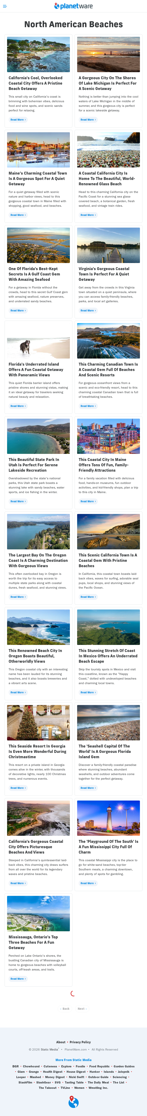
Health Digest (52, 1071)
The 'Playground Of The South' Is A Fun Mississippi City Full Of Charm (108, 847)
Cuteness (50, 1066)
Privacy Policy (80, 1042)
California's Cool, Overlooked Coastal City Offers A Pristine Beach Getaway (35, 83)
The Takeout (47, 1087)
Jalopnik (123, 1071)
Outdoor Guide (98, 1077)
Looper (21, 1077)
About (60, 1042)
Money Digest (55, 1077)
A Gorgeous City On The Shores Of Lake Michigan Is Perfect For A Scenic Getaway (108, 83)
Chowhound (31, 1066)
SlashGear (43, 1082)
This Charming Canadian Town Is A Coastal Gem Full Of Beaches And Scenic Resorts (108, 369)
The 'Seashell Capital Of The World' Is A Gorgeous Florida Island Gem (105, 751)
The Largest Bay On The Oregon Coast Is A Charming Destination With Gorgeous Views (38, 560)
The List (118, 1082)
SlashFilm (25, 1082)
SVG (58, 1082)
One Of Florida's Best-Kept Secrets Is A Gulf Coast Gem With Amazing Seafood (34, 274)
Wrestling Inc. (98, 1087)
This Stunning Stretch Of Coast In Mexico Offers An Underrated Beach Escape (108, 656)
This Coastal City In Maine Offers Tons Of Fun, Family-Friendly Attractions (104, 465)
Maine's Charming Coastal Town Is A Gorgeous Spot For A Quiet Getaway (38, 178)
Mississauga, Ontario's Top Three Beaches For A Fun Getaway (33, 942)
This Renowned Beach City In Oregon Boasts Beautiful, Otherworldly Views (35, 656)
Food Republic (99, 1066)
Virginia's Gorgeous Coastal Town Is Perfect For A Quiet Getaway (104, 274)
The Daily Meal (98, 1082)
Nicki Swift (76, 1077)
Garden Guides (124, 1066)
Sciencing (120, 1077)
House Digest (76, 1071)
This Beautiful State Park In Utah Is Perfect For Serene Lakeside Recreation (34, 465)
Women (79, 1087)
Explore (66, 1066)
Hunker (95, 1071)
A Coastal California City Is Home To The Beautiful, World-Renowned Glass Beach (107, 178)
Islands (109, 1071)
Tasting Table (74, 1082)
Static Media (49, 1049)
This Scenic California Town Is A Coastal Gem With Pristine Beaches (108, 560)
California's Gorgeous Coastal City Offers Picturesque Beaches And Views (36, 847)
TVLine (65, 1087)
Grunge (34, 1071)
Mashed (35, 1077)
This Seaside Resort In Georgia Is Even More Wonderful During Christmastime (37, 751)
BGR (15, 1066)
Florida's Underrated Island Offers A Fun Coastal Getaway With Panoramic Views (36, 369)
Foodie (80, 1066)
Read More (17, 119)
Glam (21, 1071)
